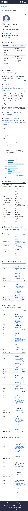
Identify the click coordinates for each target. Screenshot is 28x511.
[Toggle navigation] (25, 2)
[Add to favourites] (25, 14)
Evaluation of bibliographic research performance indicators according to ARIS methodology (12, 88)
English (18, 503)
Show (4, 178)
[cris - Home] (4, 2)
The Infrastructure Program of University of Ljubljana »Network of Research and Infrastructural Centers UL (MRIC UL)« (20, 340)
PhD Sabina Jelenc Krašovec (19, 389)
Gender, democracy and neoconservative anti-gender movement (20, 271)
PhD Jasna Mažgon (20, 327)
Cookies (8, 509)
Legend (19, 261)
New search (4, 6)
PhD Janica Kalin (19, 297)
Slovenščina (10, 503)
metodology (15, 85)
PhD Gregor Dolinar (20, 349)
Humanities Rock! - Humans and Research (19, 468)
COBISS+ (4, 80)
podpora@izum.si (19, 505)
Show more (20, 175)
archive (15, 114)
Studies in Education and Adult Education (19, 247)
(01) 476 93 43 (6, 33)
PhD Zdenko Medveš (18, 428)
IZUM (8, 507)
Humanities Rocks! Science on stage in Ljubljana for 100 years (20, 485)
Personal (17, 78)
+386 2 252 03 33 (9, 505)
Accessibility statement (16, 509)
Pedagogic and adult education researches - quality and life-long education (20, 420)
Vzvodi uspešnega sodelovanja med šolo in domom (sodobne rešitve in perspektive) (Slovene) (20, 289)
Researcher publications (9, 10)
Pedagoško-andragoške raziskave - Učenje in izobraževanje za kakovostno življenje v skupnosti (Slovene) (20, 401)
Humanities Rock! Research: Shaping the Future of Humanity (19, 448)
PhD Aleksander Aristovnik (19, 455)
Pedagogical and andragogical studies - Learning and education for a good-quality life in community (20, 319)
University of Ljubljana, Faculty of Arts (20, 242)
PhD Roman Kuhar (20, 278)
